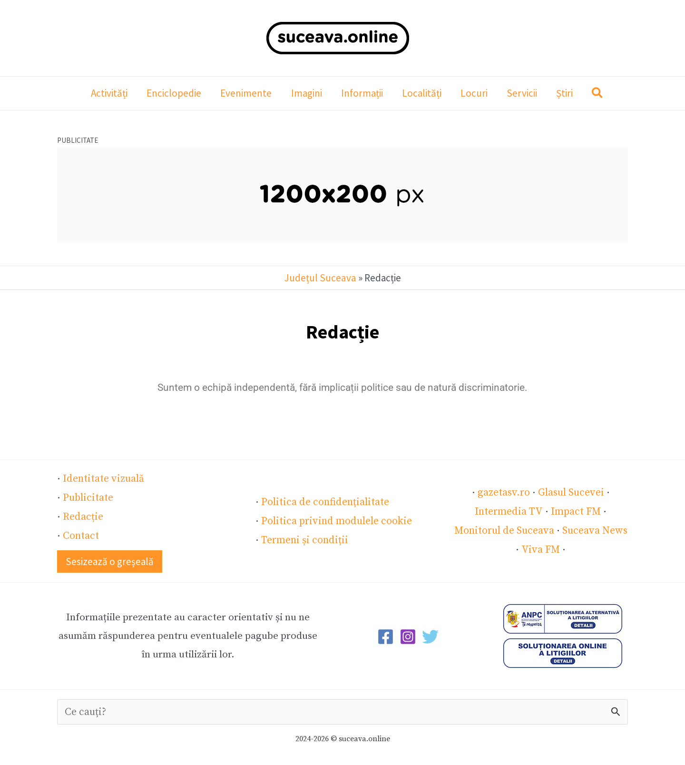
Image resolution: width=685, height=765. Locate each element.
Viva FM (540, 547)
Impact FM (574, 510)
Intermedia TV (509, 510)
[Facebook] (385, 634)
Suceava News (594, 529)
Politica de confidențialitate (323, 501)
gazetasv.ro (504, 492)
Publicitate (87, 497)
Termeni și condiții (303, 538)
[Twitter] (430, 634)
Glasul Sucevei (570, 492)
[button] (602, 94)
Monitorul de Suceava (504, 529)
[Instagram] (408, 634)
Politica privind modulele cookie (334, 520)
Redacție (82, 515)
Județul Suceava (320, 277)
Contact (80, 534)
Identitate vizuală (102, 478)
